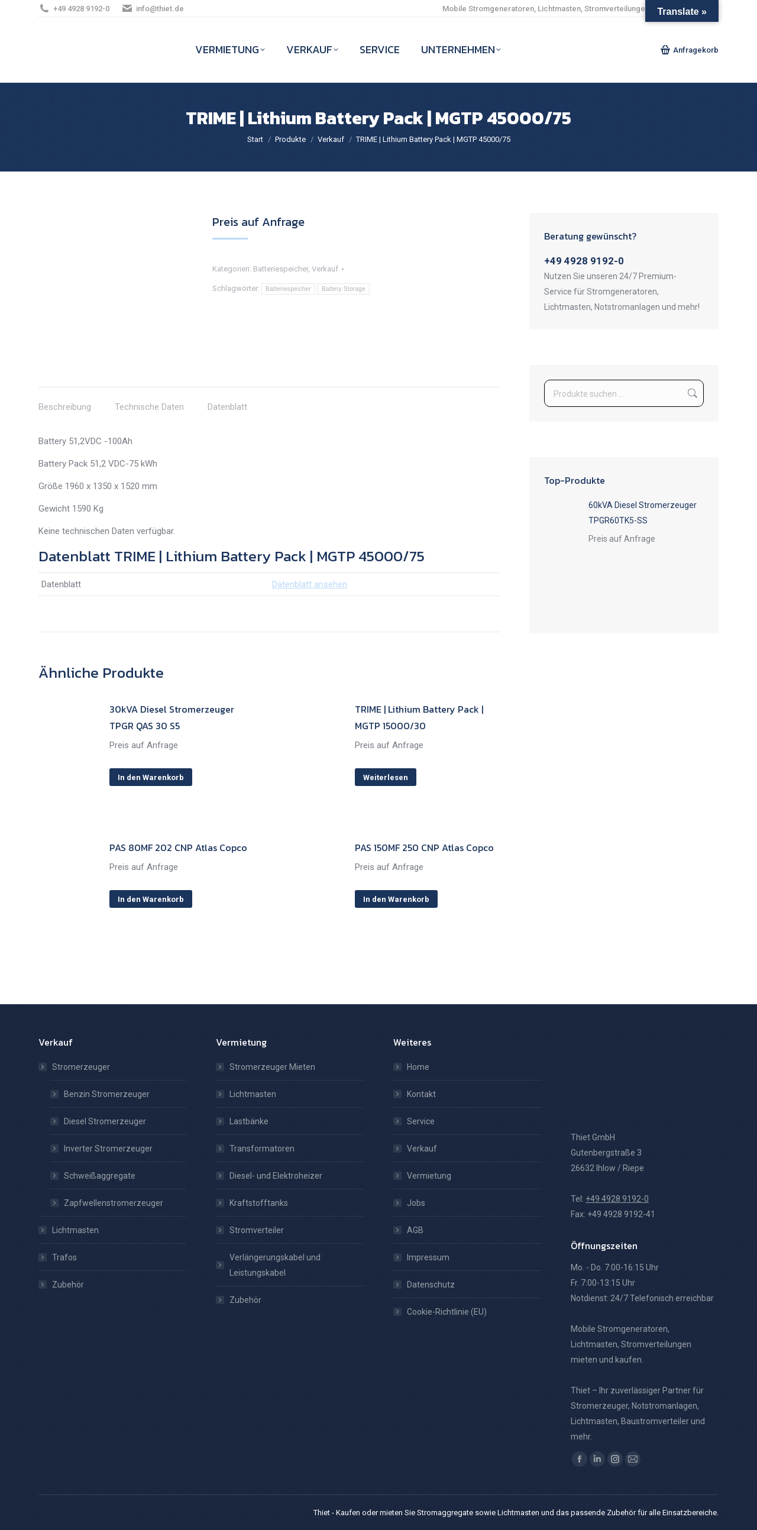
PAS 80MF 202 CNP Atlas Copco (178, 847)
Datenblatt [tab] (227, 407)
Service (421, 1121)
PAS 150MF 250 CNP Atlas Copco (424, 847)
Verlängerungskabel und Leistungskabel (275, 1265)
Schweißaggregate (99, 1175)
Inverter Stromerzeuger (108, 1148)
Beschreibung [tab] (64, 407)
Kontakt (421, 1094)
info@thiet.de (152, 8)
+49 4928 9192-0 (73, 8)
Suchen (691, 393)
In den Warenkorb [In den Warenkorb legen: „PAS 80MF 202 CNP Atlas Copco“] (151, 899)
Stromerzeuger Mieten (272, 1067)
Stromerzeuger (75, 1067)
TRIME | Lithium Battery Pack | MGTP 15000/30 (419, 717)
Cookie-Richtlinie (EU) (447, 1311)
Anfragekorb (690, 49)
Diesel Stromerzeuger (105, 1121)
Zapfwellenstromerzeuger (113, 1203)
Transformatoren (262, 1148)
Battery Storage (343, 289)
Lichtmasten (75, 1230)
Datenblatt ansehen (309, 584)
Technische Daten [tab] (149, 407)
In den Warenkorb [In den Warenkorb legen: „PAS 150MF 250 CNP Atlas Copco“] (396, 899)
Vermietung (429, 1175)
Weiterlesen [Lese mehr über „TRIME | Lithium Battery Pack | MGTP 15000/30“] (385, 777)
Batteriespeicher (280, 268)
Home (418, 1067)
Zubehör (68, 1284)
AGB (415, 1230)
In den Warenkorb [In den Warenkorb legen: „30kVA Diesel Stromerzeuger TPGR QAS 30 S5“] (151, 777)
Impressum (428, 1257)
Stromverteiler (256, 1230)
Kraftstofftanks (258, 1203)
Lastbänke (248, 1121)
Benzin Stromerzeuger (107, 1094)
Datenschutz (431, 1284)
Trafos (64, 1257)
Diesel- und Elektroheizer (275, 1175)
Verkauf (325, 268)
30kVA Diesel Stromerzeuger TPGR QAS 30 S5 (171, 717)
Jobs (416, 1203)
